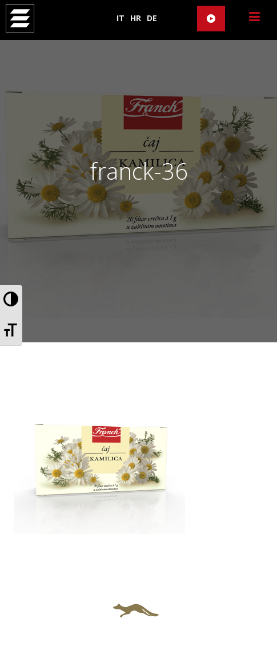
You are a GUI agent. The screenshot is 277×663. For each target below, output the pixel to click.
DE (152, 18)
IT (121, 18)
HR (135, 18)
